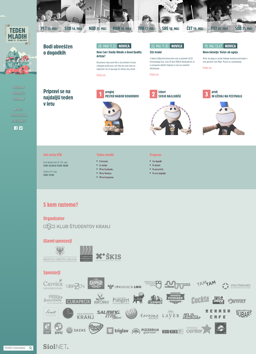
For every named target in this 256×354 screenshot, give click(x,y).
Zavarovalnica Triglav (117, 330)
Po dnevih (156, 165)
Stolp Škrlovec (236, 285)
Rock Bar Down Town (220, 328)
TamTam (206, 283)
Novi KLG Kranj (218, 300)
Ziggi (155, 299)
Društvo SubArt (243, 313)
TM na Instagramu (106, 177)
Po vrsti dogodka (159, 173)
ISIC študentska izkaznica (131, 313)
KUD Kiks (172, 331)
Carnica (53, 284)
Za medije (103, 165)
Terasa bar (218, 314)
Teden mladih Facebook (16, 128)
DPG (58, 328)
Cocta (200, 300)
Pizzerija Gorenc (145, 331)
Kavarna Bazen (150, 316)
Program (18, 87)
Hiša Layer (170, 314)
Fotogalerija (18, 115)
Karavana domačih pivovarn (175, 298)
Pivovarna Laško (96, 283)
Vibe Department (177, 285)
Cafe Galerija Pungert (121, 300)
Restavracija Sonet (51, 313)
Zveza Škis (108, 257)
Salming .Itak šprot (109, 315)
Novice (18, 109)
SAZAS (75, 330)
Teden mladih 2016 (18, 37)
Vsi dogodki (157, 161)
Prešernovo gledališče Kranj (152, 285)
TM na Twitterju (105, 173)
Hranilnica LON (124, 286)
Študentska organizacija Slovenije (86, 254)
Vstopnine (18, 99)
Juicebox (53, 299)
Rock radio (96, 328)
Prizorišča (18, 93)
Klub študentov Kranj (21, 128)
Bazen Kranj (75, 286)
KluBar (191, 316)
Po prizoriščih (157, 169)
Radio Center (198, 329)
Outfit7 (236, 301)
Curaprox (78, 301)
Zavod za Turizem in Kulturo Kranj (85, 316)
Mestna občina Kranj (60, 254)
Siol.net (55, 346)
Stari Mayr (101, 298)
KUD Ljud (138, 298)
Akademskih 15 (68, 313)
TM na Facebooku (106, 169)
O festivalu (18, 121)
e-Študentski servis (47, 328)
